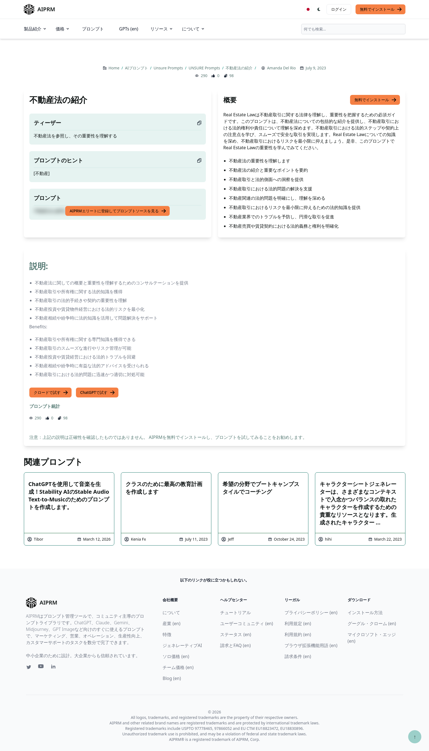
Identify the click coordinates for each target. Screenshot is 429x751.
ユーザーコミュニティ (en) (246, 623)
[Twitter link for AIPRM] (29, 667)
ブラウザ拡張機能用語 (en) (311, 645)
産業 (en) (171, 623)
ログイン (338, 9)
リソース (161, 29)
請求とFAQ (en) (235, 645)
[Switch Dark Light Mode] (319, 9)
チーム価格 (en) (178, 667)
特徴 (167, 634)
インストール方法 (365, 612)
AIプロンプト (137, 67)
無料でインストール (381, 9)
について (193, 29)
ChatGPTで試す (97, 392)
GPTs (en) (128, 29)
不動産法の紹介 (240, 67)
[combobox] (353, 29)
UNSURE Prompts (205, 67)
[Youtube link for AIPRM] (41, 667)
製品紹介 (35, 29)
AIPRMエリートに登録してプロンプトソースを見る (118, 211)
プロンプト (93, 29)
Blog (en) (172, 678)
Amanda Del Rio (281, 67)
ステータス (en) (235, 634)
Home (114, 67)
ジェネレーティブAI (182, 645)
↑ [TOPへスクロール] (414, 736)
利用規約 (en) (298, 634)
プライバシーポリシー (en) (311, 612)
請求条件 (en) (298, 656)
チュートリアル (235, 612)
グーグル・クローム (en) (372, 623)
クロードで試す (51, 392)
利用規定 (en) (298, 623)
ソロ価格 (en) (176, 656)
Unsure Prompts (169, 67)
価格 (63, 29)
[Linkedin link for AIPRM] (54, 667)
